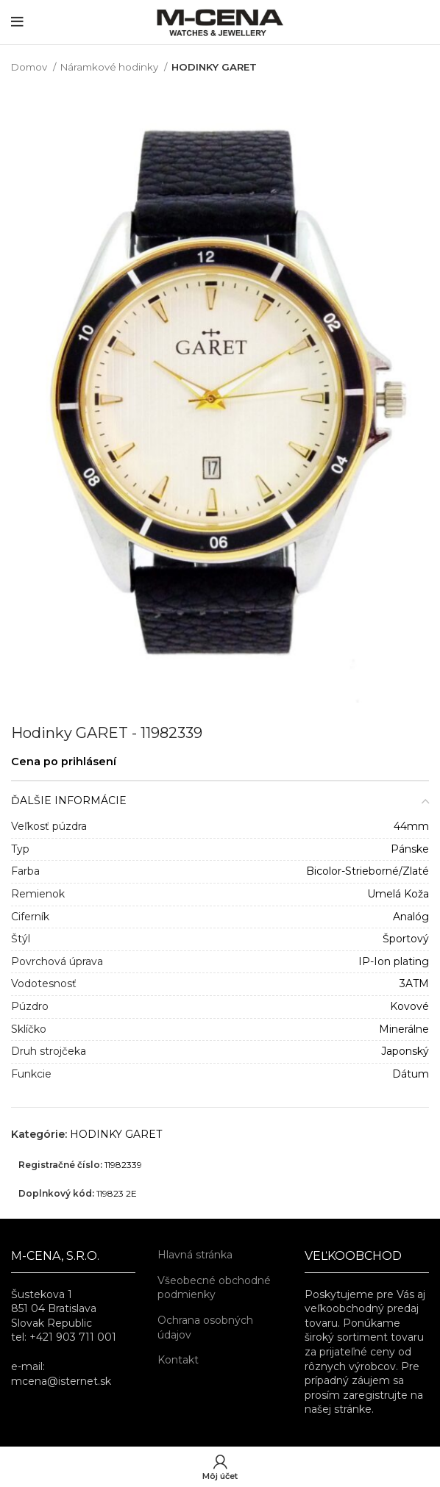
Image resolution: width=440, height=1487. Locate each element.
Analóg (411, 916)
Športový (406, 938)
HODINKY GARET (214, 67)
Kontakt (178, 1359)
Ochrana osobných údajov (205, 1327)
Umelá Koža (398, 893)
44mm (411, 826)
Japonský (405, 1051)
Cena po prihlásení (63, 761)
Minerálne (404, 1029)
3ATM (414, 983)
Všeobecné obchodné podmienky (214, 1288)
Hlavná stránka (195, 1254)
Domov (30, 67)
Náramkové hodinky (110, 67)
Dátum (410, 1074)
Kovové (409, 1006)
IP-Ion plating (393, 961)
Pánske (410, 849)
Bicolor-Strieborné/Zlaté (367, 871)
